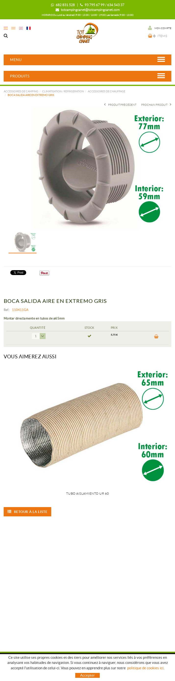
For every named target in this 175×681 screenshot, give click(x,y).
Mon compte (159, 27)
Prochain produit (156, 104)
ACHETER (156, 336)
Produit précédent (120, 104)
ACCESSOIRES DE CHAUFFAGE (106, 91)
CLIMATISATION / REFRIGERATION (63, 91)
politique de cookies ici (145, 668)
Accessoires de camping (21, 91)
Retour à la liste (27, 512)
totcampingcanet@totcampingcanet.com (90, 10)
